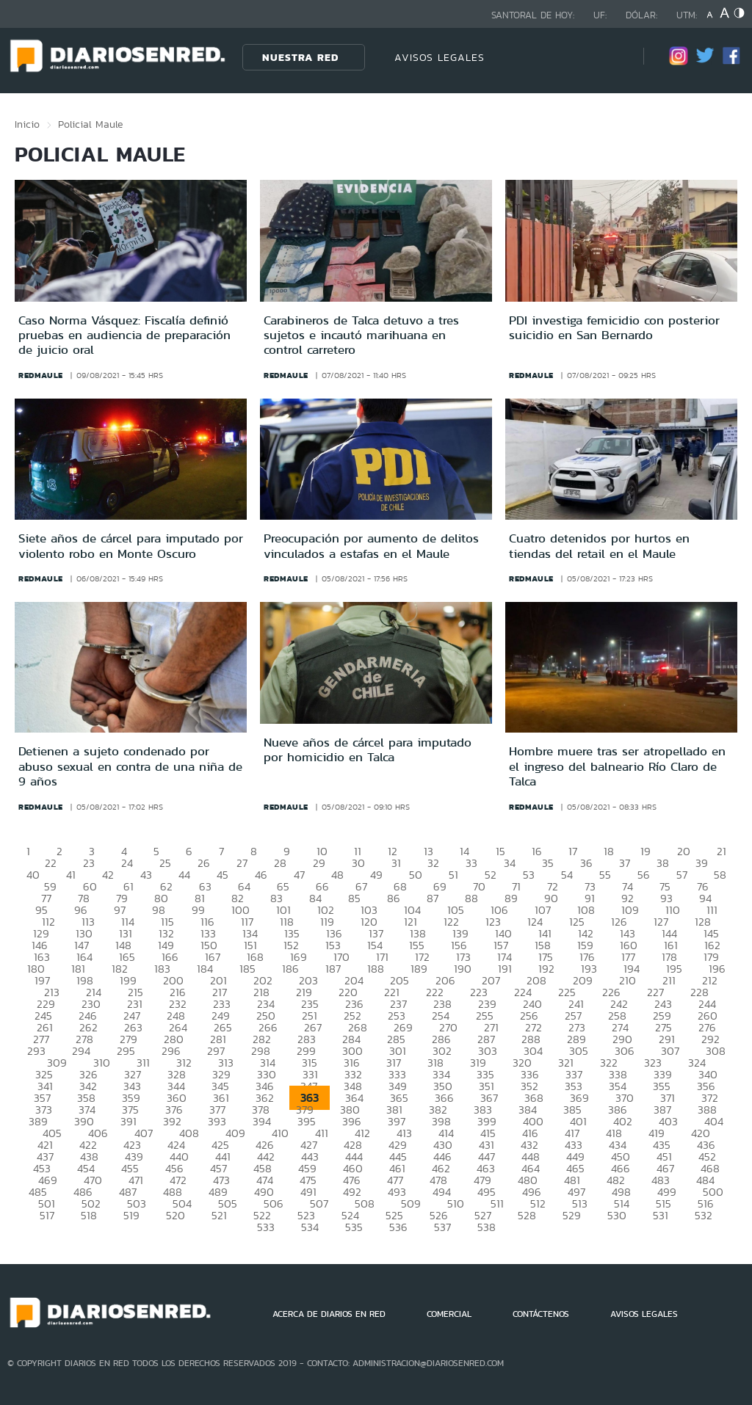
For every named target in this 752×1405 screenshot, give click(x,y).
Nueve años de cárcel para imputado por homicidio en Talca (367, 749)
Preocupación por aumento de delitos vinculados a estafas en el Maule (371, 545)
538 (486, 1227)
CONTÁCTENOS (541, 1314)
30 (358, 863)
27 (241, 863)
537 (442, 1227)
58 (720, 874)
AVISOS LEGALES (439, 57)
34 (510, 863)
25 (165, 863)
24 (127, 863)
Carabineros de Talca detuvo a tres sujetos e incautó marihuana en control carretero (361, 335)
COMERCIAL (449, 1314)
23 (89, 863)
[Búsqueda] (610, 57)
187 (333, 968)
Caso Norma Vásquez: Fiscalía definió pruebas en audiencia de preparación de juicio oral (124, 335)
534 (310, 1227)
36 (586, 863)
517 (47, 1215)
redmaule (40, 375)
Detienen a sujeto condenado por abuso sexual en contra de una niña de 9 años (130, 766)
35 (548, 863)
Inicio (27, 124)
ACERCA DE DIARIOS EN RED (329, 1314)
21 (721, 851)
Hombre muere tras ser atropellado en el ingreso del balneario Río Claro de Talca (617, 766)
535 (354, 1227)
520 (175, 1215)
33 (471, 863)
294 (81, 1051)
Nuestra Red (300, 57)
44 (184, 874)
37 (624, 863)
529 (572, 1215)
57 (681, 874)
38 (663, 863)
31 (396, 863)
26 (204, 863)
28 (280, 863)
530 (616, 1215)
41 (71, 874)
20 (683, 851)
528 (527, 1215)
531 (660, 1215)
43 (146, 874)
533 (266, 1227)
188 (375, 968)
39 (701, 863)
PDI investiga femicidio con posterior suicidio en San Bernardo (614, 327)
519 (131, 1215)
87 (432, 898)
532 (703, 1215)
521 (219, 1215)
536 (398, 1227)
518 (89, 1215)
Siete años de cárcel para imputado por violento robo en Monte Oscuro (130, 545)
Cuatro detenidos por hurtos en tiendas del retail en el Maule (599, 545)
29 (319, 863)
